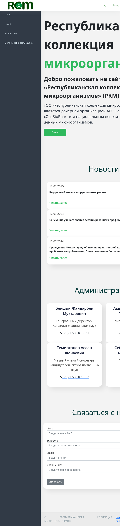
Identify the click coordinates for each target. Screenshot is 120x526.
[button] (107, 5)
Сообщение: (54, 465)
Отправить (55, 482)
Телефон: (52, 440)
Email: (50, 453)
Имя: (50, 428)
